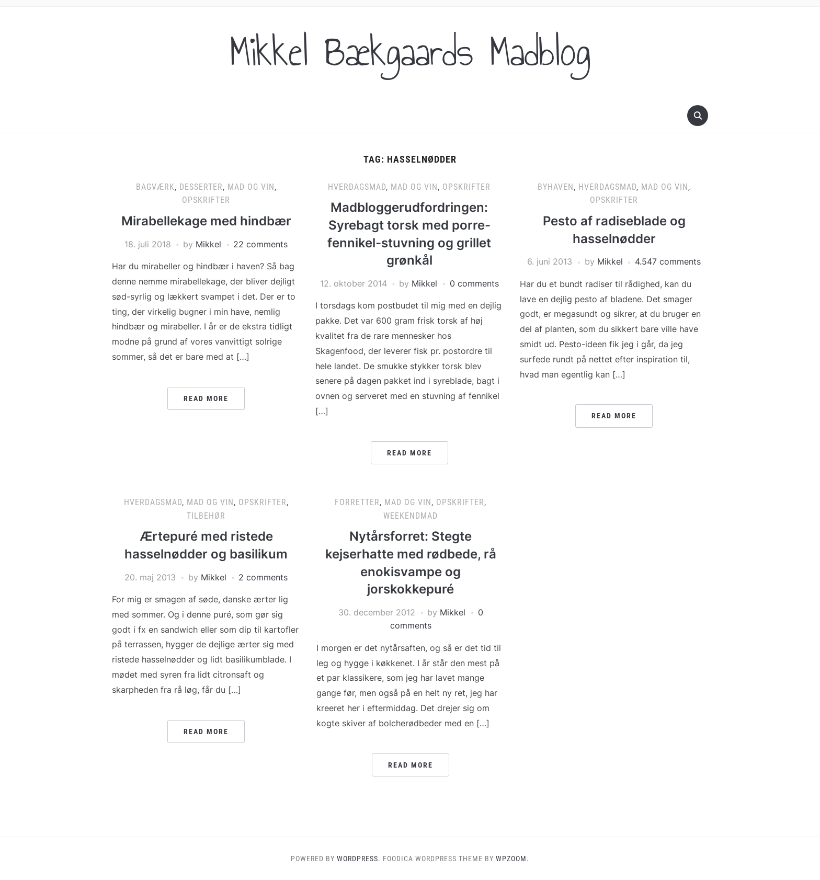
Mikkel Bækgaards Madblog (410, 52)
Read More (206, 398)
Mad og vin (251, 187)
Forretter (357, 502)
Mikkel (208, 244)
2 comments (263, 577)
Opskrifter (206, 200)
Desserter (201, 187)
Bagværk (155, 187)
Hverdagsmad (357, 187)
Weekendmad (410, 516)
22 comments (260, 244)
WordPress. (359, 858)
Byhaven (556, 187)
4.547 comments (668, 261)
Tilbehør (206, 516)
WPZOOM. (512, 858)
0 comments (474, 283)
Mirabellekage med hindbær (206, 220)
